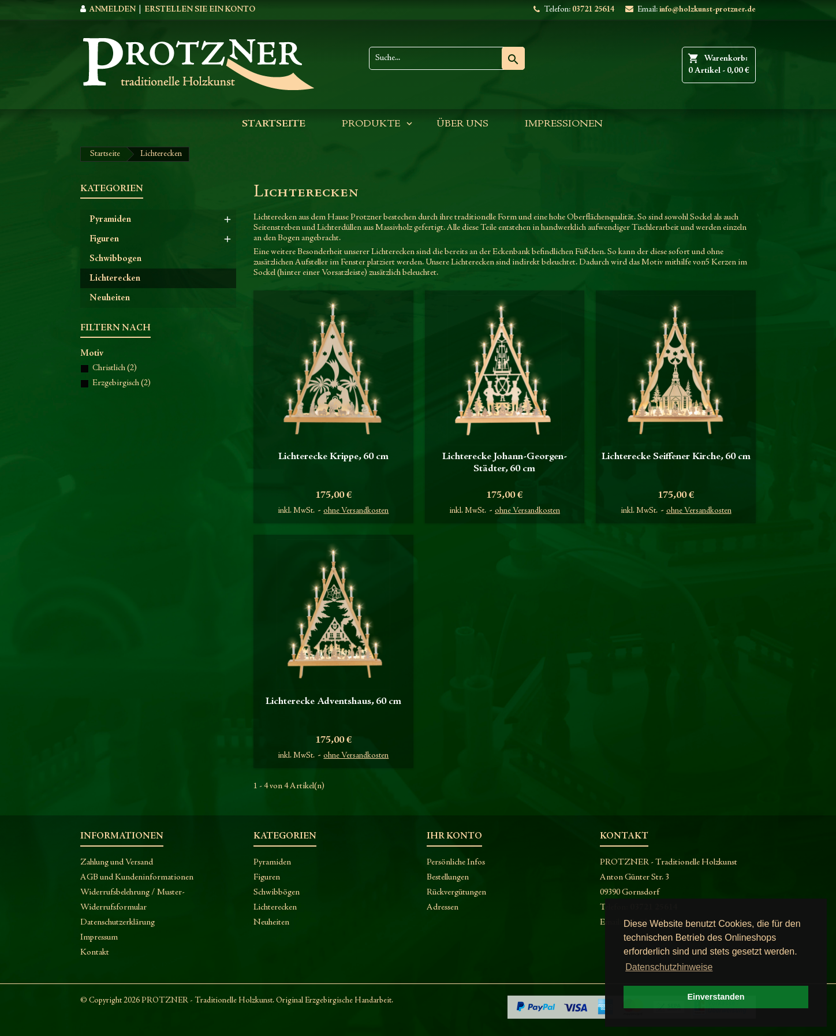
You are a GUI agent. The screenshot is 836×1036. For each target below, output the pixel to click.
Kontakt (94, 952)
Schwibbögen (276, 892)
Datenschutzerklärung (117, 922)
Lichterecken (114, 278)
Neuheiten (109, 298)
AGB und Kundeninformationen (136, 877)
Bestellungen (448, 877)
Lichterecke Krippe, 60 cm (333, 457)
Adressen (442, 907)
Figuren (104, 239)
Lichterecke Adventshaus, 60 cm (333, 701)
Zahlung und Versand (116, 862)
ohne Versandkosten (356, 511)
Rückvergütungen (456, 892)
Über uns (462, 124)
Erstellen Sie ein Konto (199, 10)
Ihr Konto (454, 836)
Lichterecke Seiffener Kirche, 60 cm (676, 457)
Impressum (99, 937)
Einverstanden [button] (715, 996)
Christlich (114, 368)
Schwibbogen (115, 258)
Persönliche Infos (456, 862)
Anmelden (112, 10)
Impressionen (564, 124)
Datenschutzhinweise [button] (668, 967)
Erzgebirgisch (121, 383)
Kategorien (111, 188)
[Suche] (447, 58)
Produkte (371, 124)
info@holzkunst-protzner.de (707, 10)
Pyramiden (110, 219)
